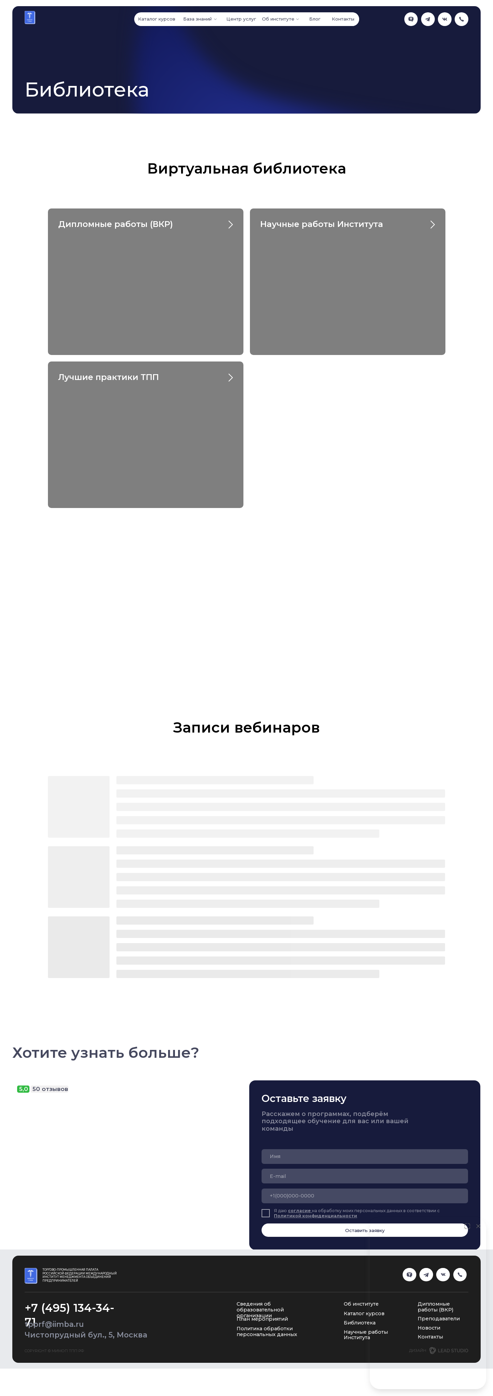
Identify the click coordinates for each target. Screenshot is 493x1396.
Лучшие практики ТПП (108, 377)
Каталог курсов (364, 1313)
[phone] (365, 1196)
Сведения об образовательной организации (260, 1310)
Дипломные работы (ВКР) (115, 224)
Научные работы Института (321, 224)
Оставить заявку (365, 1230)
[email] (365, 1176)
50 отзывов (50, 1089)
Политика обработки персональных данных (267, 1331)
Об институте (361, 1304)
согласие (300, 1210)
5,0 (23, 1089)
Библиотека (360, 1323)
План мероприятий (262, 1319)
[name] (365, 1156)
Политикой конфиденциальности (315, 1215)
